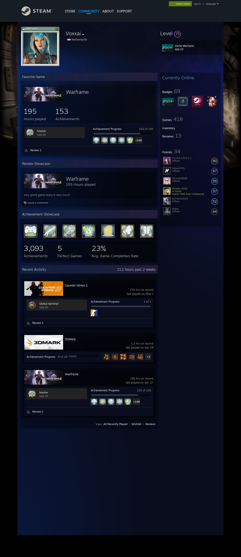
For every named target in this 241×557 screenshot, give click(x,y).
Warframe (77, 92)
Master (41, 131)
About (108, 11)
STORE (70, 11)
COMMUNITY (88, 11)
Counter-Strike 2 (76, 285)
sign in (197, 3)
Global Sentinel (48, 303)
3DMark (70, 339)
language (211, 3)
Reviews (150, 424)
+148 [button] (138, 140)
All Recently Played (115, 424)
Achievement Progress (107, 129)
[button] (190, 33)
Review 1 (35, 150)
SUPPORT (124, 11)
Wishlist (136, 424)
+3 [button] (148, 356)
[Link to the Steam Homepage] (39, 14)
